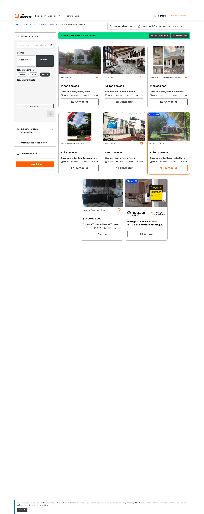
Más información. (40, 505)
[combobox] (32, 43)
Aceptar (22, 510)
